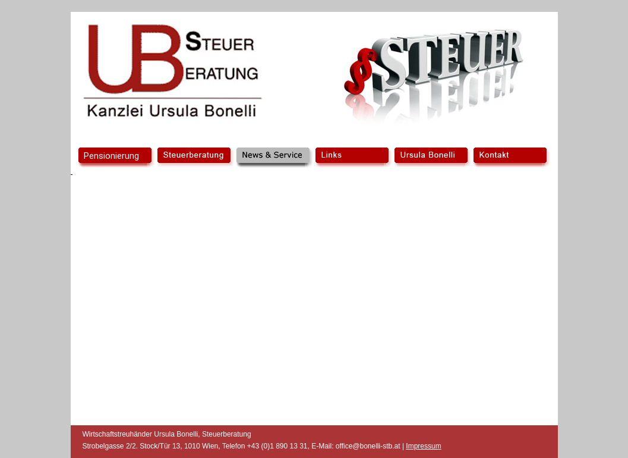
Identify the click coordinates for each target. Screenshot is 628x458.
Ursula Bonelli (432, 158)
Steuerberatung (195, 158)
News (274, 158)
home (116, 158)
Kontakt (511, 158)
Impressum (423, 446)
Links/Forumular (353, 158)
